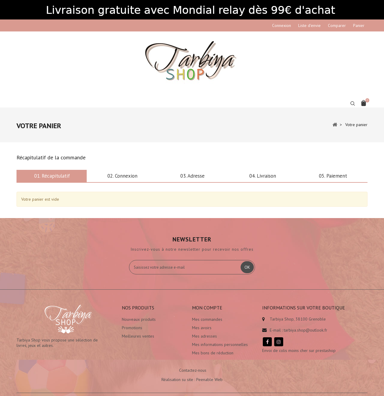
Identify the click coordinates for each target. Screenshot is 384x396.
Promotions (132, 327)
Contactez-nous (192, 370)
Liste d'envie (309, 25)
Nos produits (138, 308)
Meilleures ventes (138, 336)
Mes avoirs (202, 327)
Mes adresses (204, 336)
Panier (358, 25)
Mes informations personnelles (220, 344)
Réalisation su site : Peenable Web (192, 379)
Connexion (281, 25)
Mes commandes (207, 319)
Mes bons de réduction (212, 353)
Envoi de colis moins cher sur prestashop (299, 350)
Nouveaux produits (139, 319)
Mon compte (207, 308)
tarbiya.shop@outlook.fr (305, 330)
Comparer (337, 25)
